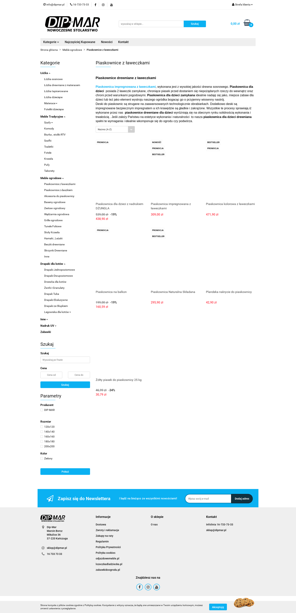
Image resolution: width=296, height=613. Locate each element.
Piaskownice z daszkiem (58, 190)
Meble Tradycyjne (52, 116)
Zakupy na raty (104, 535)
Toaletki (48, 146)
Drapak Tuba (51, 293)
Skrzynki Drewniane (55, 250)
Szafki (47, 140)
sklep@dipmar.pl (57, 547)
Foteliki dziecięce (54, 109)
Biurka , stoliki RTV (55, 134)
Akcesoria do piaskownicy (59, 196)
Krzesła (48, 158)
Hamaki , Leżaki (53, 238)
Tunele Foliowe (52, 226)
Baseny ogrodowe (54, 202)
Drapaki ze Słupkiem (56, 305)
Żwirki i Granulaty (54, 287)
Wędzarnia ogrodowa (56, 214)
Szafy (48, 122)
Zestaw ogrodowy (54, 208)
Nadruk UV (48, 325)
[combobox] (115, 129)
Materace (50, 103)
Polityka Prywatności (108, 547)
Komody (49, 128)
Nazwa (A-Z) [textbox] (105, 129)
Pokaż (65, 471)
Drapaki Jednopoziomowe (59, 269)
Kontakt (123, 42)
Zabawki (45, 332)
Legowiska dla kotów (57, 311)
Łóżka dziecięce (53, 97)
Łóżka (45, 73)
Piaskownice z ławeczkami (59, 184)
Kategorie (51, 42)
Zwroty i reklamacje (107, 530)
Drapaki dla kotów (52, 264)
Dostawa (101, 524)
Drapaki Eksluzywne (56, 299)
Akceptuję (218, 606)
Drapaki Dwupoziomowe (58, 275)
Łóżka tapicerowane (56, 91)
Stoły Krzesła (52, 232)
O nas (154, 524)
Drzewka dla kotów (55, 281)
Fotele (47, 152)
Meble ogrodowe (52, 178)
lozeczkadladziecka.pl (109, 564)
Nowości (107, 42)
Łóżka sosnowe (53, 79)
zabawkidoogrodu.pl (108, 569)
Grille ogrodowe (53, 220)
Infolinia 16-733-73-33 (219, 524)
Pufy (47, 164)
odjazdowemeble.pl (107, 558)
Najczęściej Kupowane (80, 42)
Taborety (49, 170)
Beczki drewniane (54, 244)
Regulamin (102, 541)
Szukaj (65, 384)
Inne (46, 256)
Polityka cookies (105, 552)
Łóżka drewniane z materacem (62, 85)
